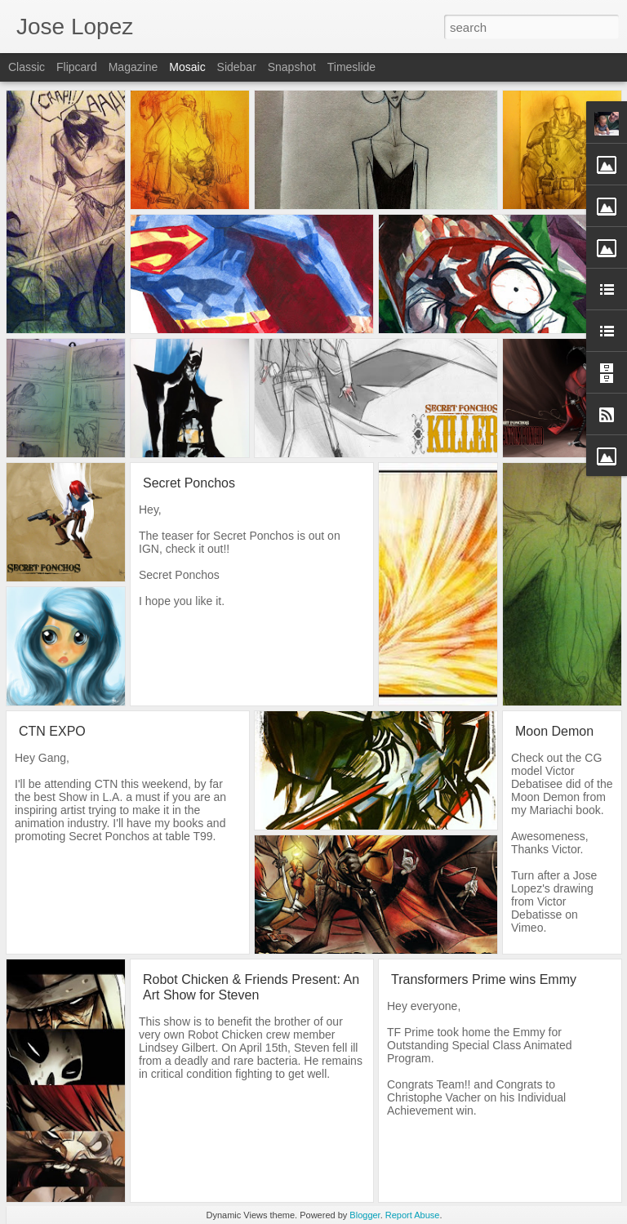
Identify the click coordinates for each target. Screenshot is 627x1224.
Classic (26, 66)
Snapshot (292, 66)
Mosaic (187, 66)
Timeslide (351, 66)
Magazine (133, 66)
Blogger (364, 1215)
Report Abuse (412, 1215)
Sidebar (236, 66)
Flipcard (76, 66)
